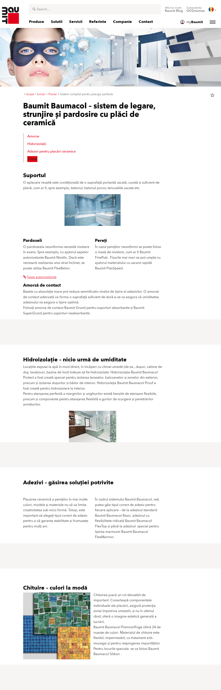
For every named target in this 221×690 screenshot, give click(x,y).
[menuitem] (174, 9)
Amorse (33, 136)
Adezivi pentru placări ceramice (51, 151)
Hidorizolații (36, 144)
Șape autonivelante (40, 277)
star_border (212, 95)
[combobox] (95, 9)
